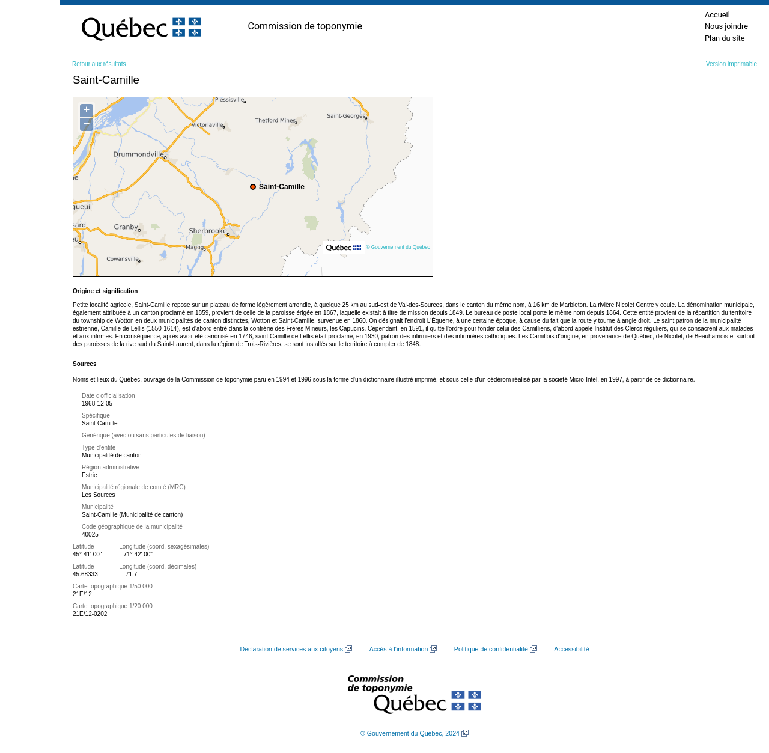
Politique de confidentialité (491, 649)
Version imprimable (731, 64)
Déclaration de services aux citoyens (291, 649)
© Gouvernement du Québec (398, 247)
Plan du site (725, 38)
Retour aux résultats (99, 64)
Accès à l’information (398, 649)
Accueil (717, 14)
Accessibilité (571, 649)
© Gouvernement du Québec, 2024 (410, 733)
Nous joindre (726, 26)
